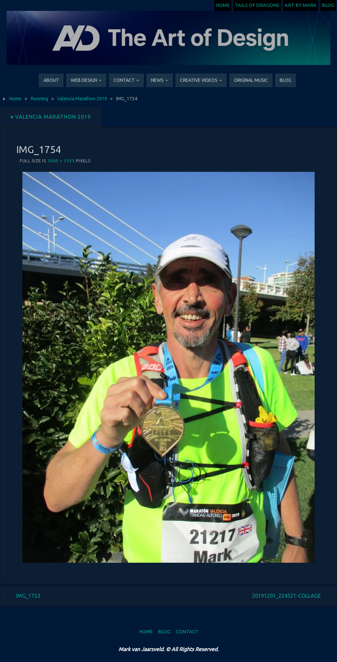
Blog (328, 5)
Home (223, 5)
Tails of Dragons (257, 5)
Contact (187, 631)
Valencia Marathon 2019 (82, 98)
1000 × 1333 (61, 160)
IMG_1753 (28, 596)
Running (39, 98)
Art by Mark (301, 5)
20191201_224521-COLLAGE (286, 596)
